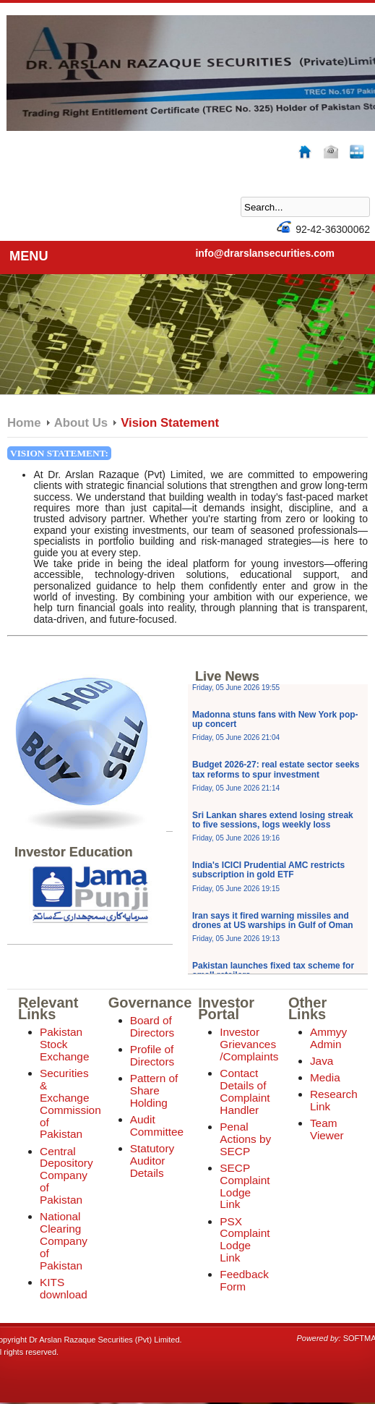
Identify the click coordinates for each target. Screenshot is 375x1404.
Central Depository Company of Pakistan (66, 1176)
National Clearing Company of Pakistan (63, 1241)
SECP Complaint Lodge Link (245, 1186)
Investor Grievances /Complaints (249, 1044)
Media (325, 1077)
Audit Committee (157, 1125)
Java (322, 1061)
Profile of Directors (152, 1055)
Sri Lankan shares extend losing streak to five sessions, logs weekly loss (272, 826)
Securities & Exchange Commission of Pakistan (70, 1104)
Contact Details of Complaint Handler (245, 1091)
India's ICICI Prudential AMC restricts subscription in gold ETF (268, 876)
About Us (81, 423)
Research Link (334, 1100)
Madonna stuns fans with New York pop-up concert (275, 725)
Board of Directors (152, 1026)
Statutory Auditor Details (152, 1160)
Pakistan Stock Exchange (64, 1044)
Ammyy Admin (328, 1038)
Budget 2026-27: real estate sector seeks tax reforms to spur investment (275, 775)
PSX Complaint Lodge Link (245, 1239)
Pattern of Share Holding (154, 1090)
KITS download (63, 1288)
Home (24, 423)
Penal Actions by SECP (245, 1138)
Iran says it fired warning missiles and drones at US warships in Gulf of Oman (272, 926)
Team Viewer (327, 1129)
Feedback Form (244, 1280)
